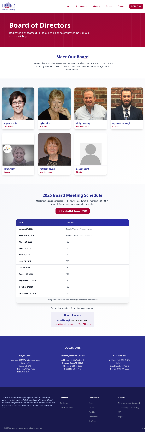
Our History (64, 403)
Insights (120, 417)
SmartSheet (93, 417)
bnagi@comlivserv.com (64, 324)
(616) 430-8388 (123, 369)
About (96, 6)
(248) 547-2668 (76, 366)
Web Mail (92, 412)
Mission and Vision (66, 408)
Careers (109, 6)
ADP (119, 412)
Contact (121, 6)
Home (68, 6)
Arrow (91, 403)
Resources (82, 6)
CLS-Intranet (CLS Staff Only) (128, 408)
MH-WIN (91, 408)
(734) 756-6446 (84, 324)
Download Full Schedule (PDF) (72, 211)
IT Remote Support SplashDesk (129, 403)
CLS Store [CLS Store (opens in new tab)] (136, 6)
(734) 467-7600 (28, 369)
